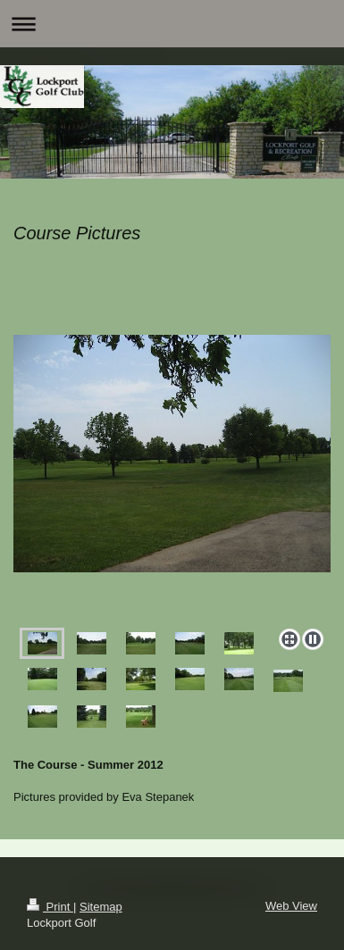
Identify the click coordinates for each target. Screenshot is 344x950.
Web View (291, 905)
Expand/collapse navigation (172, 23)
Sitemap (101, 906)
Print (50, 906)
